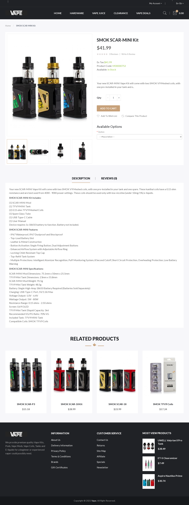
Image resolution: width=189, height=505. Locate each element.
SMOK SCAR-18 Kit (71, 404)
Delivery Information (62, 445)
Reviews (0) (109, 178)
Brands (54, 462)
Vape (93, 500)
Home (8, 25)
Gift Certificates (59, 467)
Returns (101, 445)
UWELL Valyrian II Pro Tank (170, 442)
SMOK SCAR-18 (117, 404)
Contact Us (102, 440)
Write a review (128, 54)
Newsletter (102, 467)
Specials (101, 462)
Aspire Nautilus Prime (170, 475)
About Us (55, 440)
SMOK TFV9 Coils (163, 404)
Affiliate (101, 456)
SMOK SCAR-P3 (26, 404)
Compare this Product (136, 116)
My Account (155, 3)
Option (101, 132)
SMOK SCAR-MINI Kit (26, 25)
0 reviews (113, 54)
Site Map (101, 451)
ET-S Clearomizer (167, 458)
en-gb (180, 3)
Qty (99, 97)
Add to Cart (108, 108)
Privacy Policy (58, 451)
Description (81, 178)
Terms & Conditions (61, 456)
